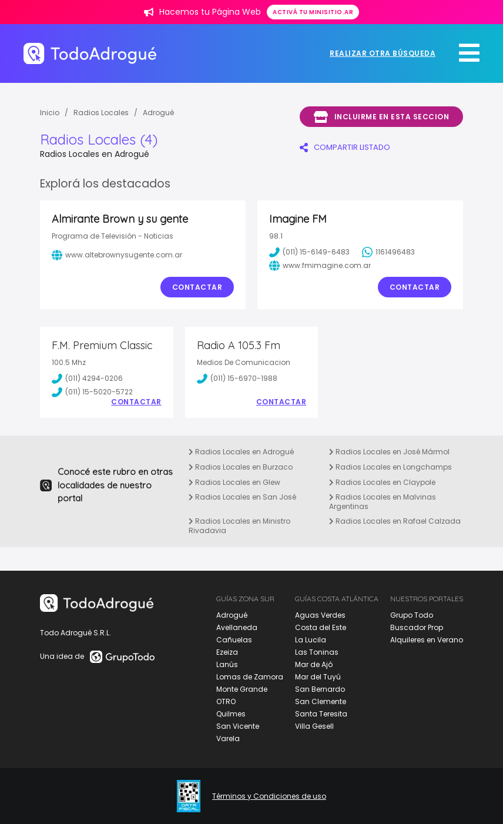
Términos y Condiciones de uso (269, 796)
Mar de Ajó (314, 664)
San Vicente (237, 726)
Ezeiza (227, 652)
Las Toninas (316, 652)
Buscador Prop (416, 627)
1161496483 (388, 252)
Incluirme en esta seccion (381, 117)
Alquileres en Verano (426, 640)
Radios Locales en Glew (234, 482)
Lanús (227, 664)
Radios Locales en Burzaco (241, 467)
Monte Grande (241, 689)
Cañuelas (234, 640)
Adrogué (158, 113)
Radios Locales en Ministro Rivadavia (239, 525)
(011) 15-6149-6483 (309, 252)
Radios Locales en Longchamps (390, 467)
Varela (228, 738)
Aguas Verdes (320, 615)
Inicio (49, 113)
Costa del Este (320, 627)
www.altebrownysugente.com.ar (117, 255)
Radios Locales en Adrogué (241, 452)
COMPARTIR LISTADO (345, 147)
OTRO (226, 701)
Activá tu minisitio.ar (313, 12)
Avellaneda (236, 627)
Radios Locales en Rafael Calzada (395, 521)
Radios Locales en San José (242, 497)
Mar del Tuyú (318, 677)
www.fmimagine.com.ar (320, 265)
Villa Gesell (314, 726)
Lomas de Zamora (249, 677)
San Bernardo (320, 689)
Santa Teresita (321, 714)
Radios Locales (101, 113)
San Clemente (320, 701)
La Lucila (310, 640)
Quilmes (231, 714)
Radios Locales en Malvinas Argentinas (382, 501)
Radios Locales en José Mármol (389, 452)
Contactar (197, 287)
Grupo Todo (411, 615)
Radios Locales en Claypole (382, 482)
